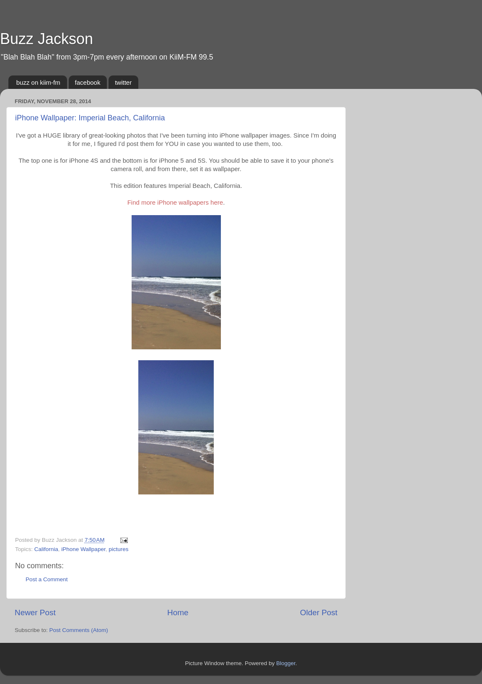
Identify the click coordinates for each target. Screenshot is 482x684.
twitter (123, 82)
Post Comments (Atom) (78, 630)
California (46, 549)
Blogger (285, 663)
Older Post (318, 612)
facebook (88, 82)
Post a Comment (47, 579)
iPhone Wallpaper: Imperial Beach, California (90, 118)
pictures (118, 549)
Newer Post (35, 612)
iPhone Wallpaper (83, 549)
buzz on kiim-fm (38, 82)
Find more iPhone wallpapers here (175, 202)
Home (177, 612)
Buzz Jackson (46, 38)
